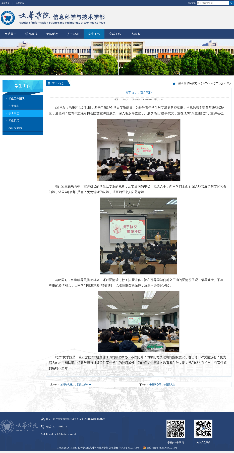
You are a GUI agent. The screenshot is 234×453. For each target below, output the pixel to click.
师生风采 (14, 119)
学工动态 (14, 112)
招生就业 (14, 104)
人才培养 (73, 33)
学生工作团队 (17, 97)
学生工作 (94, 33)
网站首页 (11, 33)
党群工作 (115, 33)
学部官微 (20, 3)
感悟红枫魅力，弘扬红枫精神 (75, 383)
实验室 (135, 33)
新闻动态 (52, 33)
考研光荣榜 (15, 127)
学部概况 (31, 33)
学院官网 (6, 3)
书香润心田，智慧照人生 (162, 383)
